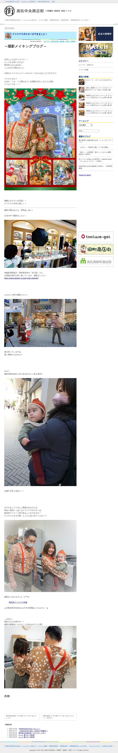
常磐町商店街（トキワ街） (80, 20)
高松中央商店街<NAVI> (13, 20)
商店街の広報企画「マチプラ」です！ (32, 733)
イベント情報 (43, 20)
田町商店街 (65, 20)
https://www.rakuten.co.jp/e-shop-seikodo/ (21, 278)
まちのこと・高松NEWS (28, 1)
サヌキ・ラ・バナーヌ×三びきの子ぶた (95, 81)
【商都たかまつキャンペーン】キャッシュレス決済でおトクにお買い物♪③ (95, 104)
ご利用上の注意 (107, 746)
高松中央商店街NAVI (44, 1)
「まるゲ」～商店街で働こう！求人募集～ (94, 147)
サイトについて (94, 746)
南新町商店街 (54, 20)
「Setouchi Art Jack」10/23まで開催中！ (33, 731)
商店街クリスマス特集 (18, 602)
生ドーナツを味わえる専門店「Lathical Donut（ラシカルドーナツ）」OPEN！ (95, 160)
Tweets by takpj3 (85, 175)
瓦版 (53, 1)
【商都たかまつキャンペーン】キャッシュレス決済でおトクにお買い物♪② (95, 112)
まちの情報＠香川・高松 (12, 1)
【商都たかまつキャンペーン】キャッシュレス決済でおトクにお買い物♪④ (95, 97)
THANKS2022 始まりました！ (29, 729)
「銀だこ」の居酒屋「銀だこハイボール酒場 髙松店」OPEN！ (96, 153)
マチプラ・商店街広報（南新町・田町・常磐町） (60, 41)
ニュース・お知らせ (30, 20)
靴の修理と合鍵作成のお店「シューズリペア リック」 (96, 141)
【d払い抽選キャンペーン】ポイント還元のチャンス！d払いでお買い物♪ (95, 89)
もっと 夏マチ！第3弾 (26, 737)
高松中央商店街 (9, 28)
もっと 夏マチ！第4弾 (26, 735)
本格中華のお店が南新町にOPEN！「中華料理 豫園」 (95, 167)
